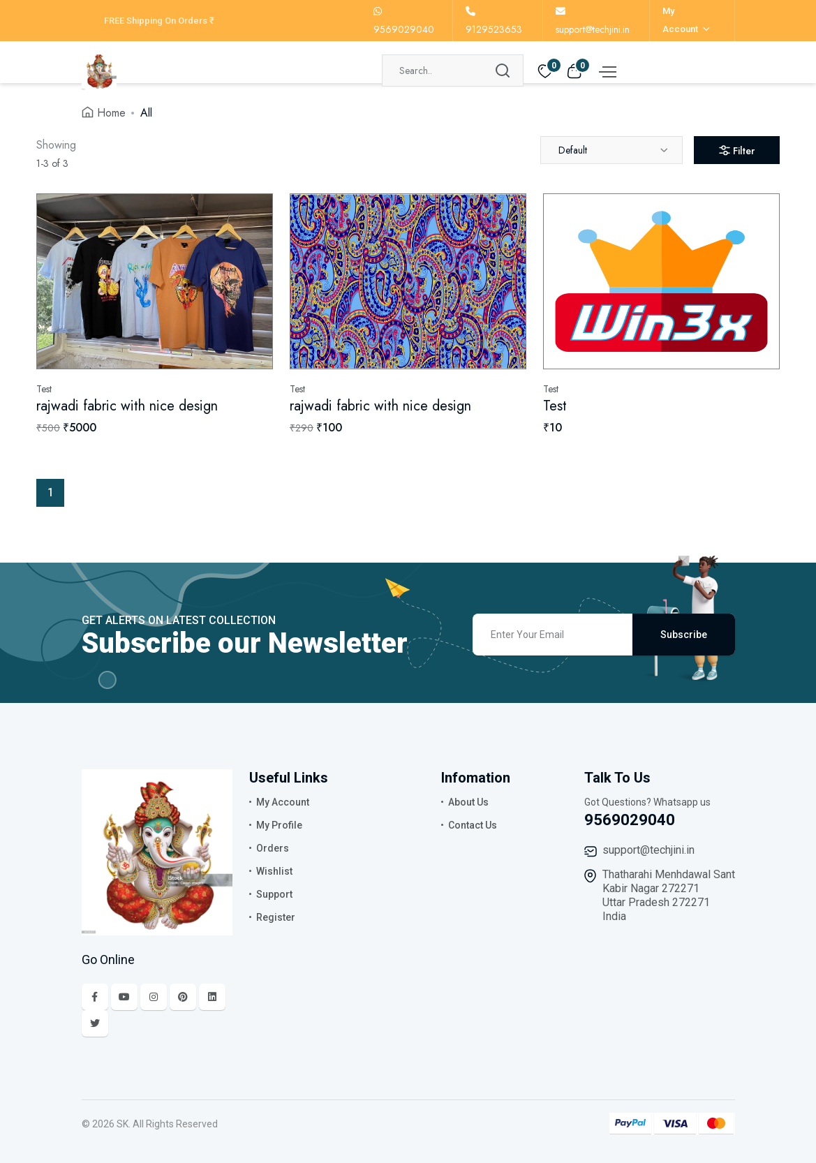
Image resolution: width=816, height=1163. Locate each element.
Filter (737, 151)
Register (275, 917)
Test (555, 406)
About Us (468, 802)
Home (111, 113)
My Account (282, 802)
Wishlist (274, 871)
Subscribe (683, 634)
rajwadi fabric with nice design (127, 406)
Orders (272, 848)
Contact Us (472, 825)
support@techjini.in (648, 850)
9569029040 (629, 820)
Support (274, 894)
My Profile (279, 825)
